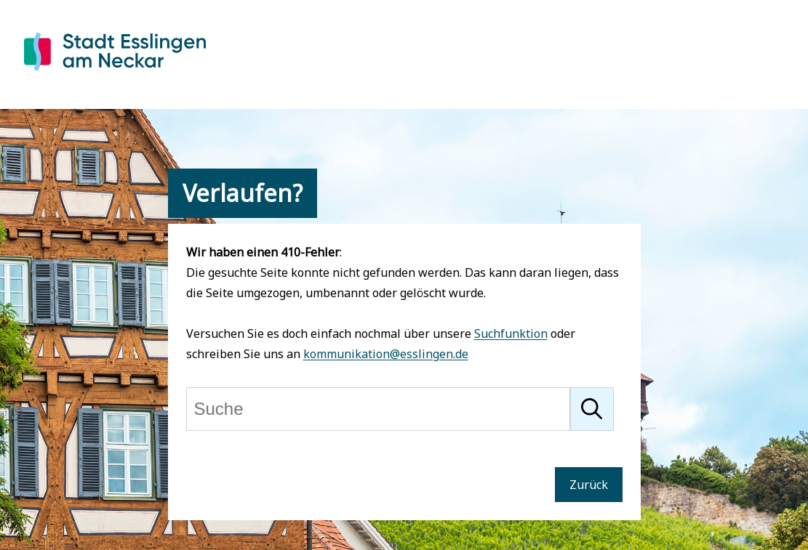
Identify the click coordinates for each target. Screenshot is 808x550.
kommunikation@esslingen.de (385, 354)
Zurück (588, 485)
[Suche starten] (592, 409)
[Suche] (378, 409)
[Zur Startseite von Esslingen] (115, 73)
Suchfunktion (511, 333)
